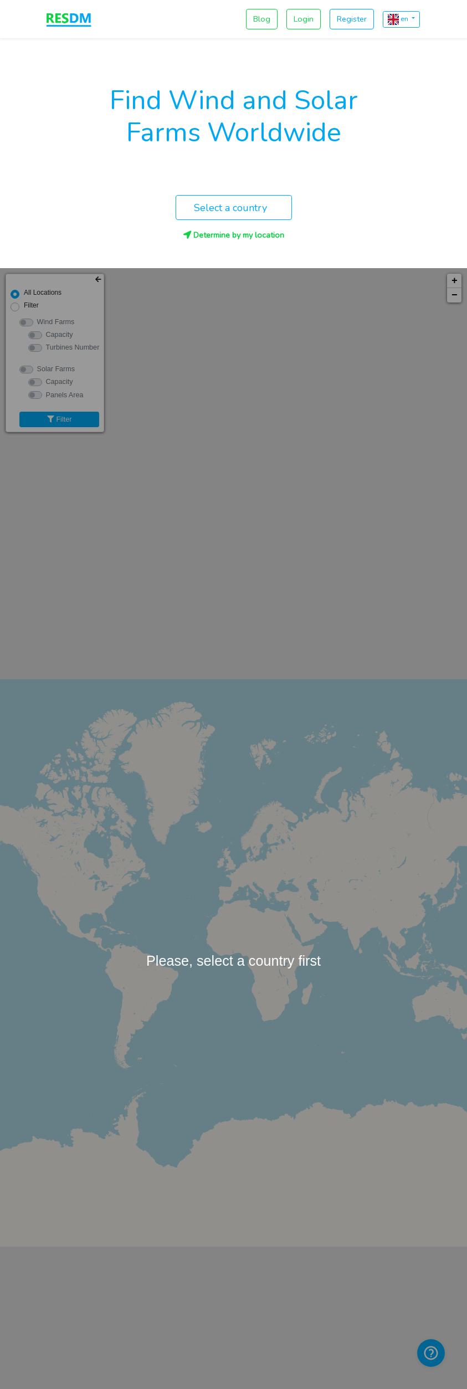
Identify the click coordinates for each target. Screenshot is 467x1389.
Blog (261, 18)
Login (304, 18)
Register (352, 18)
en (399, 19)
